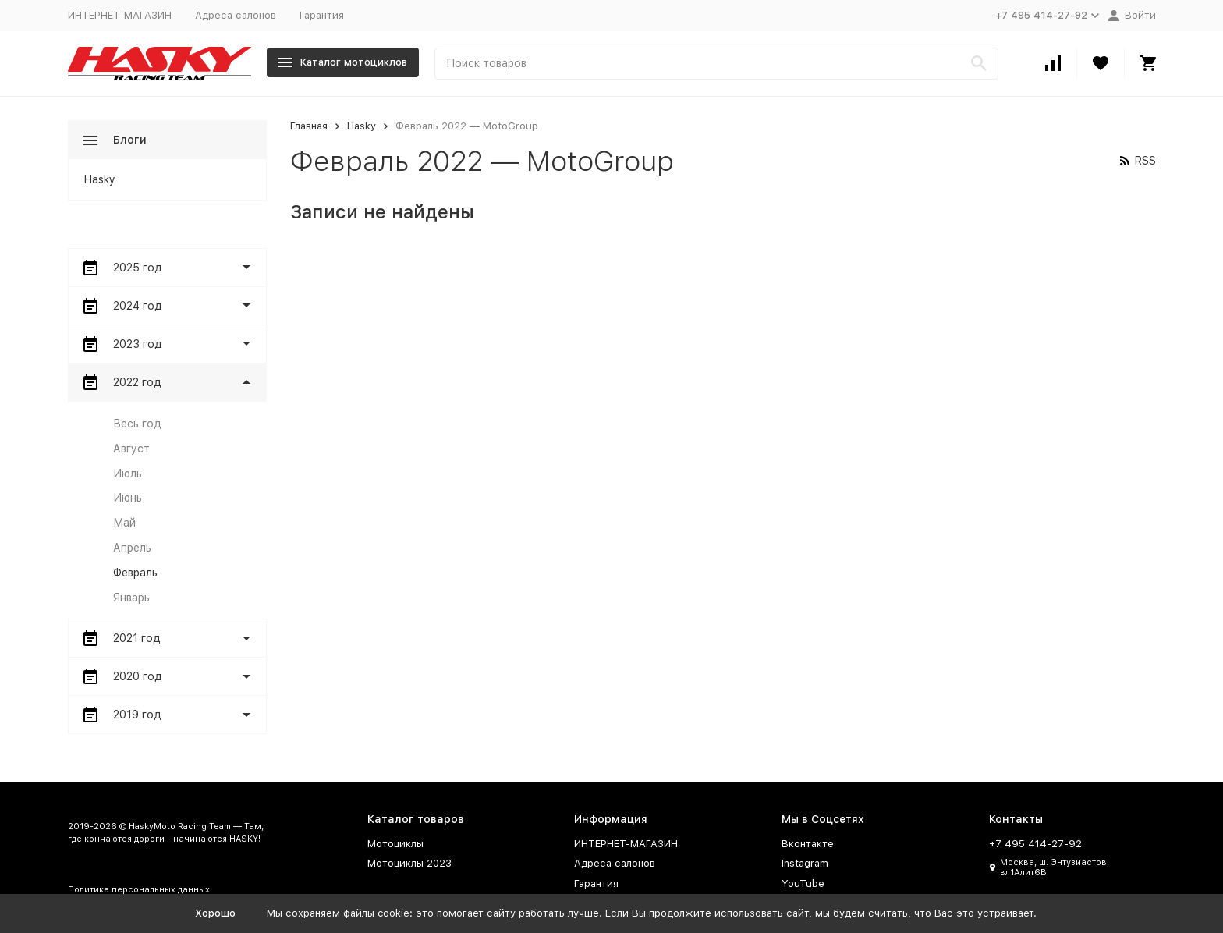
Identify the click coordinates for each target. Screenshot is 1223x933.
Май (124, 522)
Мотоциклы (395, 844)
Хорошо (215, 913)
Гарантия (322, 15)
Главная (309, 126)
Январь (131, 597)
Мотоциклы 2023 (409, 863)
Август (131, 448)
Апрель (132, 547)
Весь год (137, 423)
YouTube (803, 883)
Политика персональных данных (139, 890)
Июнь (127, 497)
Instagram (805, 863)
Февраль (135, 572)
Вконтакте (808, 844)
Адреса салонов (235, 15)
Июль (127, 473)
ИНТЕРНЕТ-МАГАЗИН (120, 15)
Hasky (361, 126)
